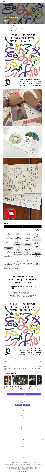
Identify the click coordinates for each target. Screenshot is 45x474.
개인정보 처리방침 (17, 462)
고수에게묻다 (22, 436)
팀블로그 (22, 415)
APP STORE (18, 404)
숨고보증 (22, 433)
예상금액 (22, 428)
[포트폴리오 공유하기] (40, 361)
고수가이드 (22, 444)
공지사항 (22, 452)
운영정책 (22, 457)
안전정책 (22, 426)
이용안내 (22, 423)
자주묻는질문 (22, 455)
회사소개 (22, 410)
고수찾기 (22, 431)
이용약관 (10, 462)
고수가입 (22, 446)
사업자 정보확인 (31, 462)
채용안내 (22, 412)
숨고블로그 (22, 417)
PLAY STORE (26, 404)
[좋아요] (6, 361)
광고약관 (13, 462)
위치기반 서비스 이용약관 (24, 462)
